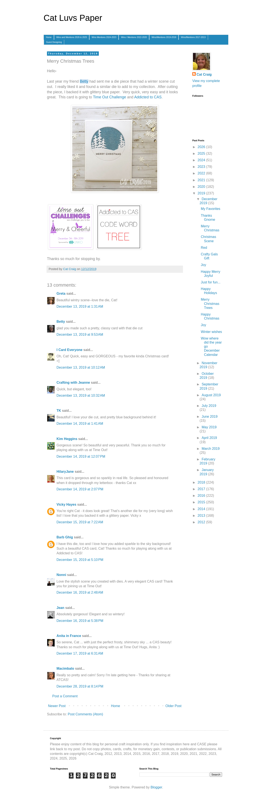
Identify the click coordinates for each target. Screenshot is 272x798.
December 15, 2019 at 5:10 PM (80, 560)
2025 (202, 153)
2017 (202, 489)
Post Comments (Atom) (85, 714)
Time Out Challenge (109, 97)
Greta (61, 293)
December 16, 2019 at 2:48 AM (80, 592)
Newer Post (57, 706)
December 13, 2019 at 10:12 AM (81, 367)
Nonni (61, 575)
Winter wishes (211, 332)
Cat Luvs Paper (73, 18)
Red (204, 247)
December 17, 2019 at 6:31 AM (80, 653)
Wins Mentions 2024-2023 (104, 37)
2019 (202, 193)
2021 (202, 180)
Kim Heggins (67, 439)
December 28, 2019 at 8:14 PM (80, 686)
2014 (202, 509)
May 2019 (209, 427)
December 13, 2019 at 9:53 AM (80, 334)
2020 (202, 186)
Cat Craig (204, 74)
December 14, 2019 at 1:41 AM (80, 423)
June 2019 (210, 416)
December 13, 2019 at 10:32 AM (81, 395)
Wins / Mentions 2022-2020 (134, 37)
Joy (203, 265)
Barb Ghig (65, 537)
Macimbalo (65, 668)
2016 (202, 495)
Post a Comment (65, 696)
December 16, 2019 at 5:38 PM (80, 621)
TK (59, 410)
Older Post (173, 706)
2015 (202, 502)
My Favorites (210, 209)
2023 (202, 166)
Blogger (156, 787)
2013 (202, 515)
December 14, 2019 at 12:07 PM (81, 456)
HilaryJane (65, 471)
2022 (202, 173)
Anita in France (69, 636)
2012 (202, 522)
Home (49, 37)
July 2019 (209, 405)
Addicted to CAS (148, 97)
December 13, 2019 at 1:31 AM (80, 306)
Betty (84, 81)
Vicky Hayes (66, 504)
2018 (202, 482)
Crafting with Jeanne (73, 382)
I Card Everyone (69, 350)
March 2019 (211, 448)
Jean (60, 608)
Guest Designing (54, 42)
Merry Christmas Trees (210, 303)
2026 (202, 147)
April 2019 (209, 438)
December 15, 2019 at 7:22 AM (80, 522)
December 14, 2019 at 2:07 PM (80, 489)
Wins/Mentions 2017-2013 (193, 37)
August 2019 (211, 395)
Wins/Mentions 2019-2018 (164, 37)
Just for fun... (210, 282)
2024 (202, 160)
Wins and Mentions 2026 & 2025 (71, 37)
